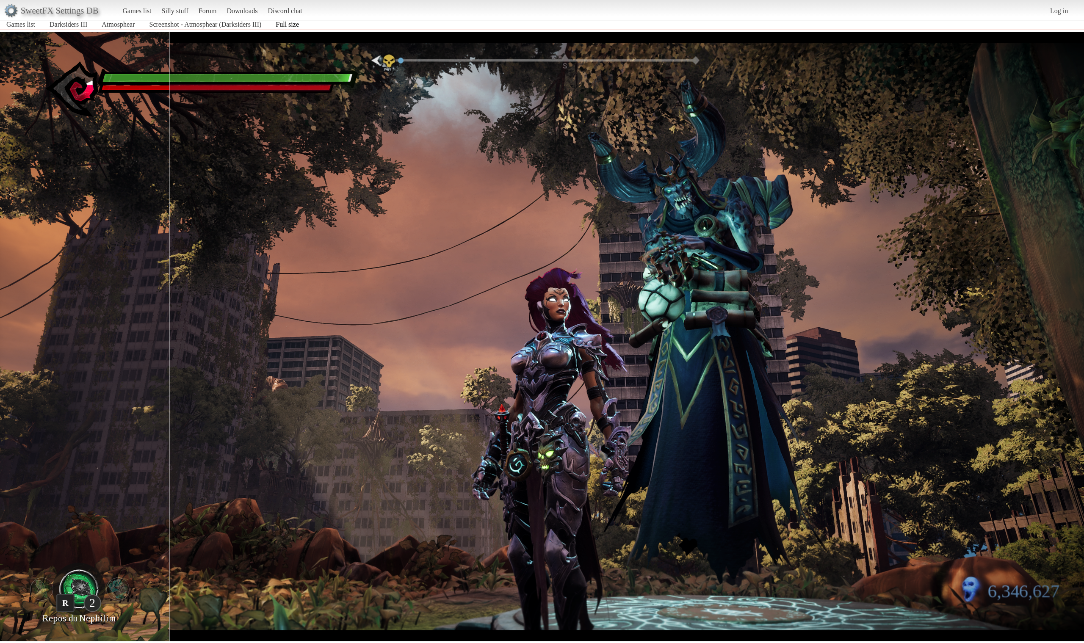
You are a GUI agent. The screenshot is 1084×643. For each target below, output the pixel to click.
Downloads (242, 10)
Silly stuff (175, 10)
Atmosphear (118, 24)
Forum (208, 10)
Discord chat (285, 10)
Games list (137, 10)
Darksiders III (68, 24)
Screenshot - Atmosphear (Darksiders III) (205, 24)
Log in (1059, 10)
